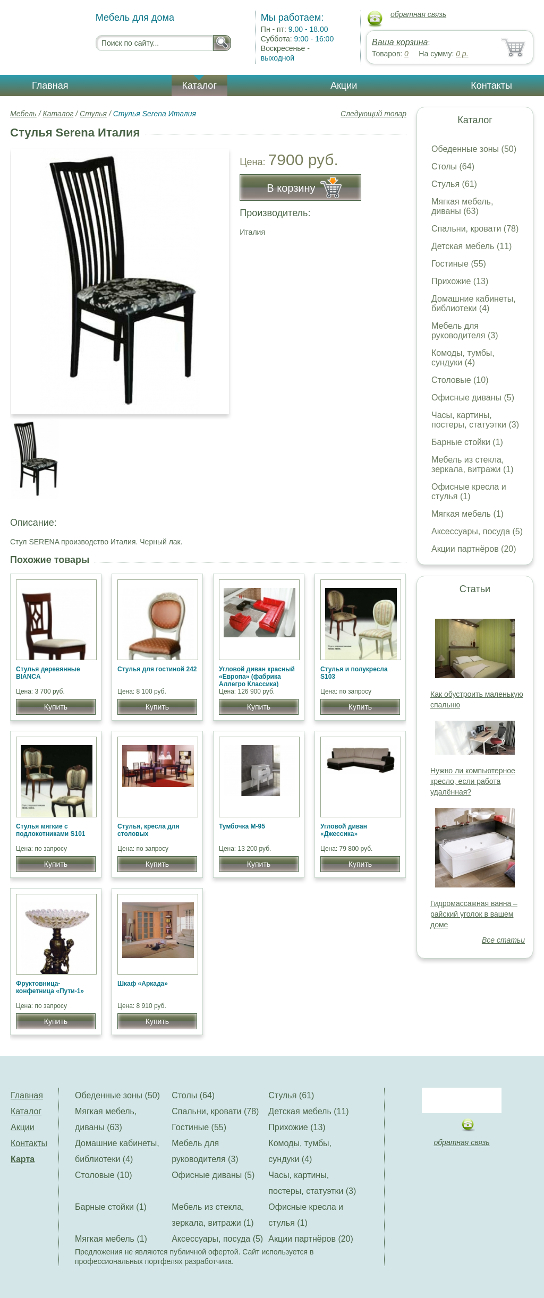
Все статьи (503, 940)
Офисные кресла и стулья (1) (468, 491)
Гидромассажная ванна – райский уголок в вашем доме (473, 914)
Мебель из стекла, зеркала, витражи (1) (472, 464)
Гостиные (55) (458, 263)
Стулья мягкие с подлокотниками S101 (51, 830)
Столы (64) (452, 166)
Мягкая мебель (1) (467, 513)
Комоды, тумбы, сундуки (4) (463, 357)
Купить (55, 707)
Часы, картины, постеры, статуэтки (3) (475, 420)
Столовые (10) (459, 380)
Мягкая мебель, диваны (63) (462, 206)
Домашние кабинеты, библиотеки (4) (473, 303)
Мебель (23, 113)
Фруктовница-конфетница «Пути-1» (50, 987)
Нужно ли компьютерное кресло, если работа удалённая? (472, 781)
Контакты (491, 85)
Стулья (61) (454, 184)
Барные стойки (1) (467, 442)
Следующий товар (373, 113)
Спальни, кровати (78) (474, 228)
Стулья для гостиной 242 (157, 669)
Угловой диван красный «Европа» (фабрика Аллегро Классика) (257, 676)
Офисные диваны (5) (472, 397)
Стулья (93, 113)
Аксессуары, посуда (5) (477, 531)
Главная (50, 85)
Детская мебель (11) (471, 246)
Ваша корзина (400, 42)
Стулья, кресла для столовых (148, 830)
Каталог (199, 85)
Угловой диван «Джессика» (343, 830)
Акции (343, 85)
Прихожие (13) (459, 281)
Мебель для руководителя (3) (464, 330)
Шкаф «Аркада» (142, 983)
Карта (23, 1159)
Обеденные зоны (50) (473, 148)
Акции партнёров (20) (473, 548)
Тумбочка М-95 (242, 826)
